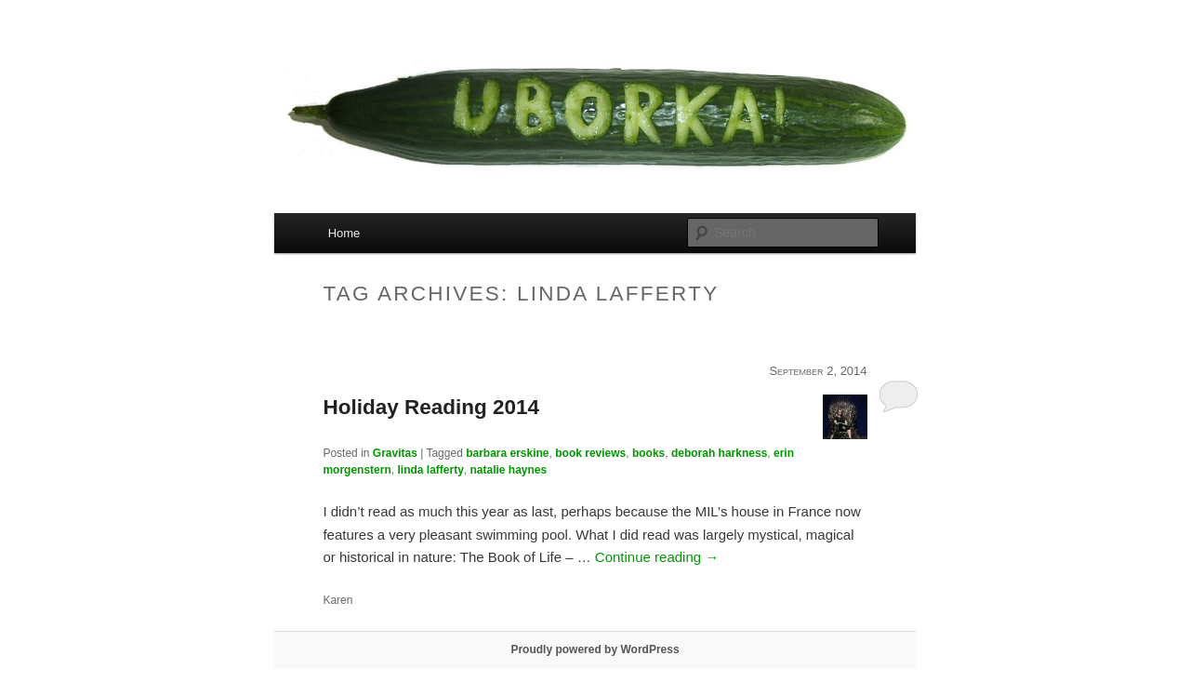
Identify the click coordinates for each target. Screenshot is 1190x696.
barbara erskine (507, 453)
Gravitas (395, 453)
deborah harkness (719, 453)
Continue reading (657, 557)
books (648, 453)
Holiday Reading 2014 (431, 407)
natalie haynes (509, 469)
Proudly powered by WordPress (594, 649)
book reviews (590, 453)
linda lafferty (430, 469)
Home (344, 233)
